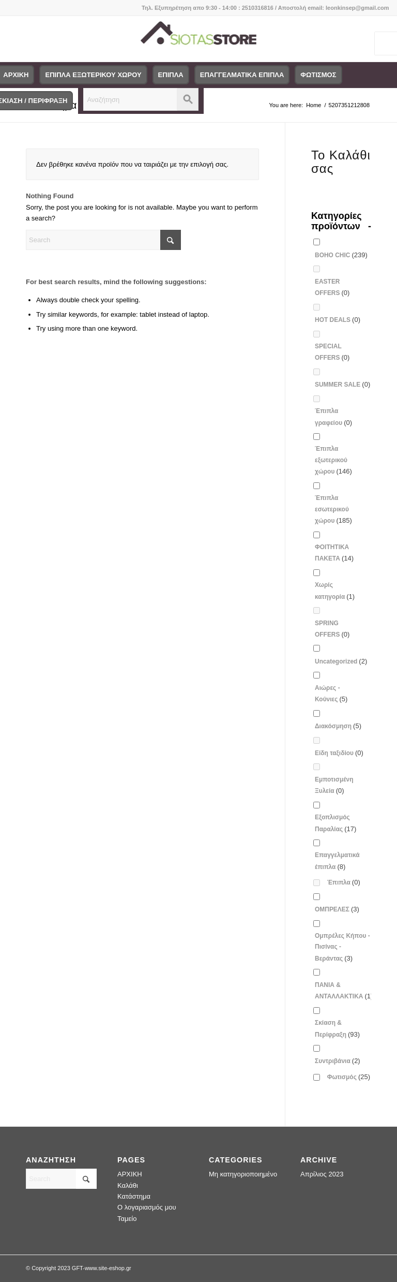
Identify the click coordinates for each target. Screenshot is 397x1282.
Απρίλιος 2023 (321, 1174)
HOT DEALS (337, 319)
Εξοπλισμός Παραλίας (335, 823)
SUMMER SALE (342, 384)
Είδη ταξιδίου (339, 753)
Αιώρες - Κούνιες (331, 693)
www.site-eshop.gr (108, 1268)
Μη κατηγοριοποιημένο (243, 1174)
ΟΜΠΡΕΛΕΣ (337, 909)
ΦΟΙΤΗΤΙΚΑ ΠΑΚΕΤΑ (334, 552)
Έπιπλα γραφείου (333, 416)
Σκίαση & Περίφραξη (337, 1028)
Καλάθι (127, 1185)
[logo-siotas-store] (198, 39)
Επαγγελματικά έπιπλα (337, 860)
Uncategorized (341, 661)
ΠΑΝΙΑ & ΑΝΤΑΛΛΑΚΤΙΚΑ (344, 990)
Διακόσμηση (338, 726)
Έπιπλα (343, 882)
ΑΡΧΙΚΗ (129, 1174)
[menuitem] (93, 75)
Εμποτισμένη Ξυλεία (334, 785)
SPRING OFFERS (332, 629)
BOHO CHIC (341, 255)
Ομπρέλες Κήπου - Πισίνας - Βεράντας (342, 947)
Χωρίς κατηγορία (335, 590)
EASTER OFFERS (332, 287)
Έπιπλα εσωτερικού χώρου (333, 509)
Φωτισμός (348, 1077)
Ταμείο (126, 1218)
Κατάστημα (133, 1196)
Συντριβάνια (337, 1061)
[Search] (103, 240)
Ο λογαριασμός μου (146, 1207)
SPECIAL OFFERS (332, 352)
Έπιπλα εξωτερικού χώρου (333, 460)
